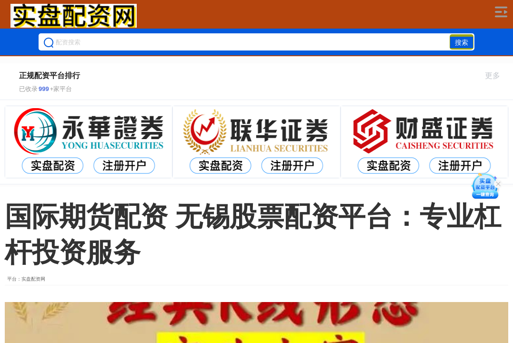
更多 (496, 75)
